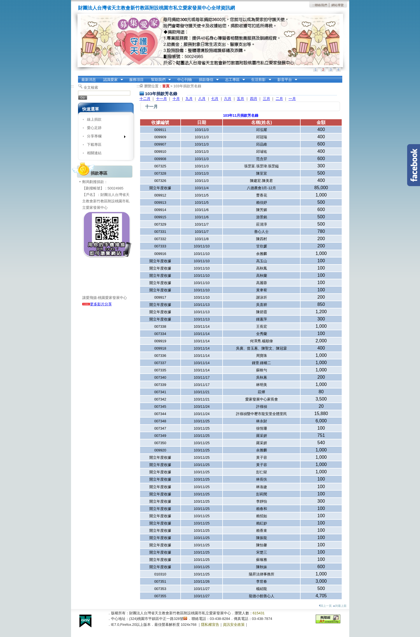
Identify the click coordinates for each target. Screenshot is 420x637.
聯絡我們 (321, 5)
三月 (266, 99)
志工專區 (233, 80)
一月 (292, 99)
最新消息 (88, 80)
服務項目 (136, 80)
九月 (189, 99)
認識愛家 (111, 80)
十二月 (145, 99)
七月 (214, 99)
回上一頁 (325, 605)
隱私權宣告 (210, 624)
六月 (227, 99)
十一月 (161, 99)
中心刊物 (184, 80)
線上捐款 (94, 119)
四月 (253, 99)
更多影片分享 (97, 304)
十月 (176, 99)
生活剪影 (259, 80)
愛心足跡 (94, 128)
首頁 (165, 86)
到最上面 (339, 605)
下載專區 (94, 144)
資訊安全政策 (234, 624)
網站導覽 (337, 5)
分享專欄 (104, 137)
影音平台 (285, 80)
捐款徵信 (207, 80)
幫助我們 (159, 80)
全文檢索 (91, 87)
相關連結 (94, 153)
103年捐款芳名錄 (187, 86)
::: (313, 5)
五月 (240, 99)
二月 (279, 99)
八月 (202, 99)
